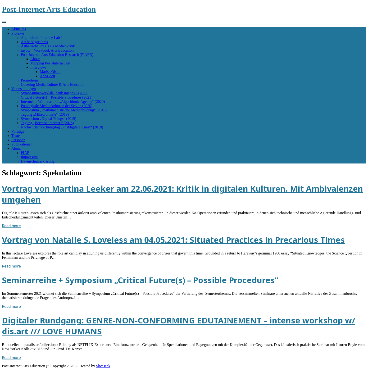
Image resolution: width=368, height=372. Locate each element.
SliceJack (103, 366)
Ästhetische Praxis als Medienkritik (48, 46)
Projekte (17, 33)
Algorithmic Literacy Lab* (41, 38)
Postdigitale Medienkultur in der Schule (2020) (56, 106)
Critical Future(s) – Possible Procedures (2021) (56, 97)
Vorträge (17, 131)
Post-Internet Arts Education (49, 9)
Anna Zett (47, 76)
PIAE (25, 153)
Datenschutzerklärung (37, 161)
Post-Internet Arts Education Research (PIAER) (57, 55)
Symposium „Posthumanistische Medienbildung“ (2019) (64, 110)
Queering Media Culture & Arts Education (53, 84)
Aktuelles (18, 29)
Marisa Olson (50, 72)
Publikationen (21, 144)
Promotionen (31, 80)
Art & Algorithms (34, 42)
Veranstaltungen (23, 89)
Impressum (29, 157)
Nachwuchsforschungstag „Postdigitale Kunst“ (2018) (62, 127)
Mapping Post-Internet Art (50, 63)
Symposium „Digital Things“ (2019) (48, 119)
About (35, 59)
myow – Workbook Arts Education (47, 50)
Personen (18, 140)
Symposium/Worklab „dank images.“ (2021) (54, 93)
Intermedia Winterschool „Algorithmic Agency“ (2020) (63, 102)
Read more (11, 225)
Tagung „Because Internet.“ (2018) (47, 123)
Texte (15, 136)
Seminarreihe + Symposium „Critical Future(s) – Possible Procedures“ (140, 280)
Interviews (38, 67)
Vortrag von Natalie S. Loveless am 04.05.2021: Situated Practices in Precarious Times (173, 239)
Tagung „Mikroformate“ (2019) (45, 114)
